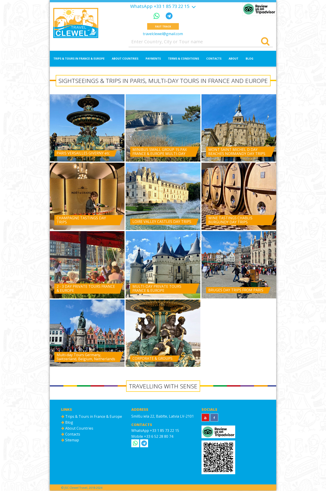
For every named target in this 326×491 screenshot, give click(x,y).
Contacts (213, 59)
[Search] (265, 42)
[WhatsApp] (157, 15)
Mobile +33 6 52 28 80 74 (152, 436)
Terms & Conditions (183, 59)
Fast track (163, 26)
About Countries (125, 59)
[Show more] (193, 6)
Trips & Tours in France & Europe (79, 59)
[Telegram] (169, 15)
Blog (249, 59)
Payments (153, 59)
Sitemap (70, 440)
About (233, 59)
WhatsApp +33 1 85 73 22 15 (159, 6)
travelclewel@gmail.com (163, 34)
